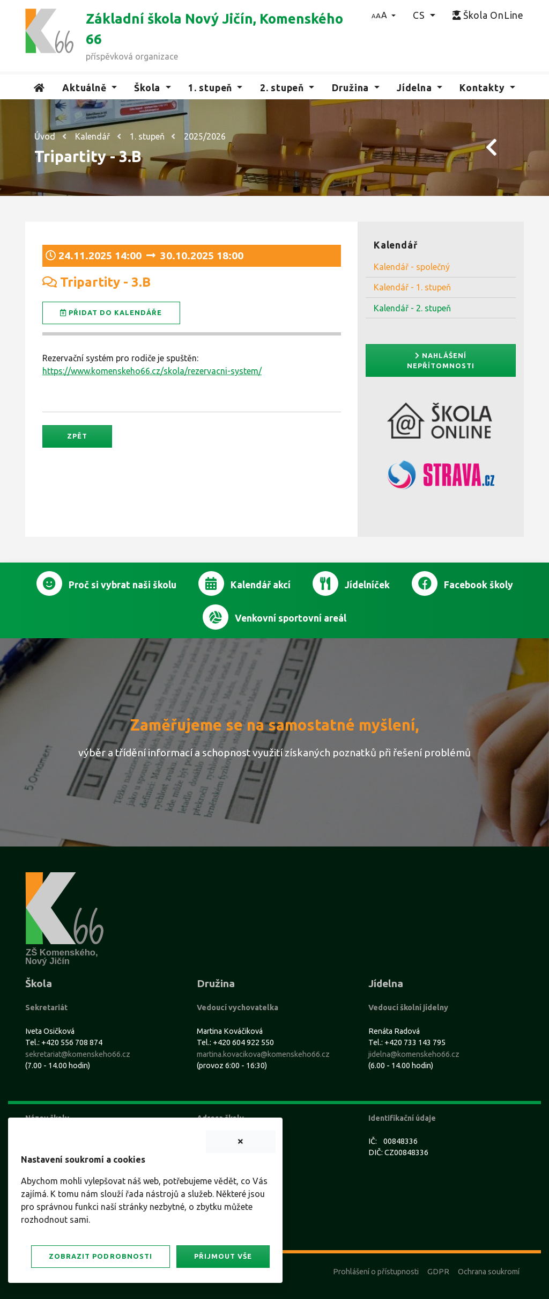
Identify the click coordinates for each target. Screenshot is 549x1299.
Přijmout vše (223, 1256)
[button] (383, 15)
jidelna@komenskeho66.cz (413, 1054)
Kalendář (92, 136)
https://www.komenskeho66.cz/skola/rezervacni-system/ (152, 371)
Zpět (77, 436)
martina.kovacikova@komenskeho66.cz (263, 1054)
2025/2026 (205, 136)
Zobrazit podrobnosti (100, 1256)
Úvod (44, 136)
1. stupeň (147, 136)
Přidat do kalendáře (111, 313)
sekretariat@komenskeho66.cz (77, 1054)
